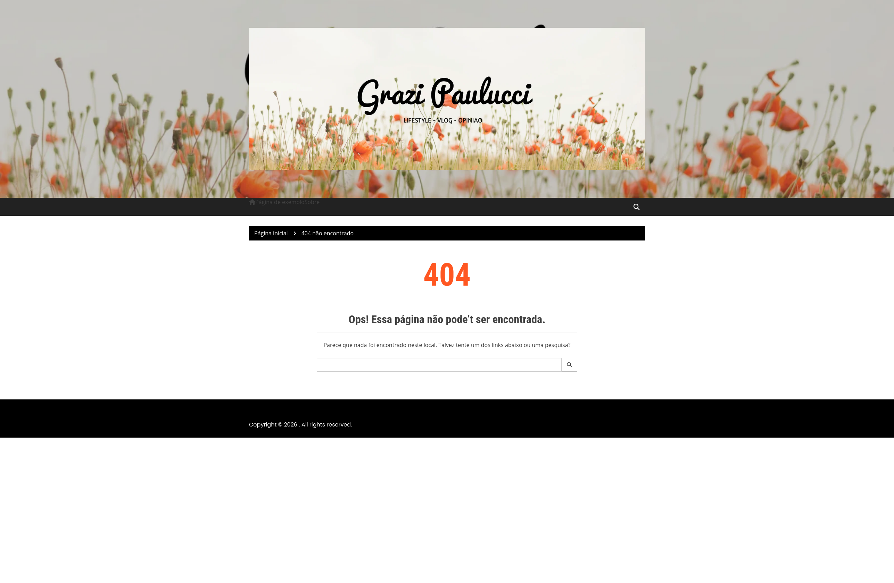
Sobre (312, 202)
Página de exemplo (280, 202)
